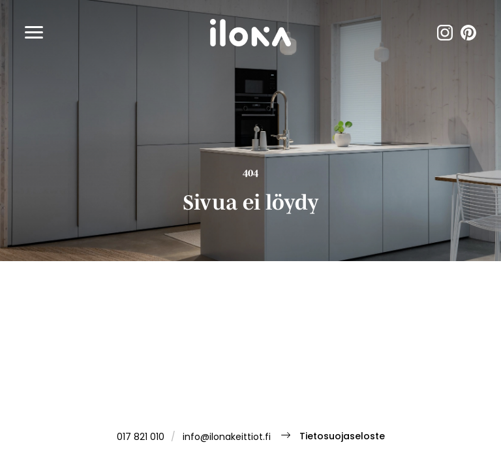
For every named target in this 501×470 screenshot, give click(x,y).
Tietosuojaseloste (342, 437)
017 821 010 (140, 438)
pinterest (468, 32)
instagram (445, 32)
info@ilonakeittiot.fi (227, 438)
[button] (34, 32)
